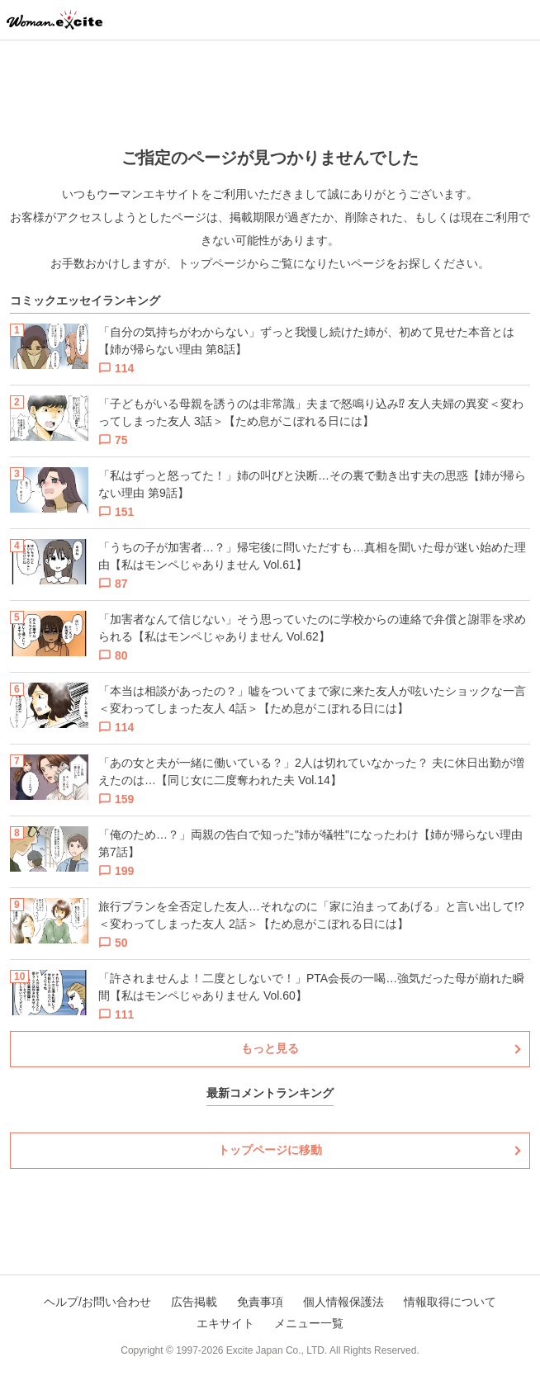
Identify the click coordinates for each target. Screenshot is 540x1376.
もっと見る (270, 1048)
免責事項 (260, 1301)
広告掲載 (194, 1301)
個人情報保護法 (343, 1301)
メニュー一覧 (308, 1323)
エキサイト (225, 1323)
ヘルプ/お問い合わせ (97, 1301)
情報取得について (450, 1301)
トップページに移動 (270, 1149)
